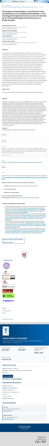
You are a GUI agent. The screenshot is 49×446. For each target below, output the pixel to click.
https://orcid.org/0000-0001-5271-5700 (9, 33)
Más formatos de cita (7, 155)
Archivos (8, 5)
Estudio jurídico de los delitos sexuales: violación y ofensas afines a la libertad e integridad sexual (24, 223)
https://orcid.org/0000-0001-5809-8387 (9, 44)
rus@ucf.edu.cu (10, 398)
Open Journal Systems (7, 319)
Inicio (3, 5)
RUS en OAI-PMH (8, 376)
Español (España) (6, 310)
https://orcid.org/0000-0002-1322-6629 (9, 28)
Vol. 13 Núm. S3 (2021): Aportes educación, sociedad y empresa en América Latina (19, 7)
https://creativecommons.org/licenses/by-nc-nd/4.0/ (27, 197)
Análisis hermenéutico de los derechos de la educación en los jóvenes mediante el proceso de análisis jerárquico (24, 208)
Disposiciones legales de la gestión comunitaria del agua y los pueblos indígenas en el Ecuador (25, 216)
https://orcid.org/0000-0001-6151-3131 (9, 39)
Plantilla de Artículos (8, 242)
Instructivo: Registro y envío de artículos (13, 239)
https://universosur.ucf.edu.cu (10, 388)
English (4, 313)
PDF (4, 134)
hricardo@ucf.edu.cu (9, 419)
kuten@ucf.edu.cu (8, 411)
